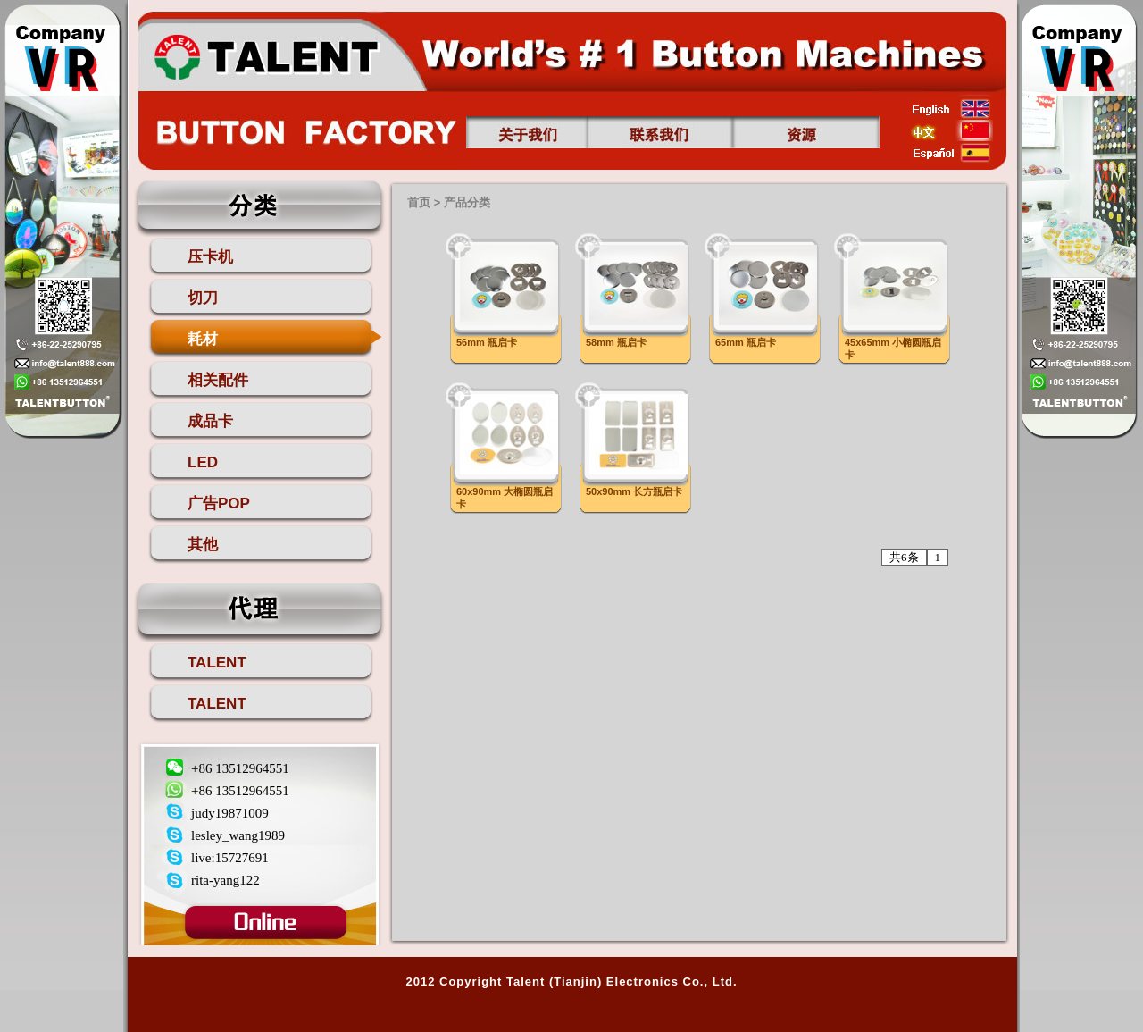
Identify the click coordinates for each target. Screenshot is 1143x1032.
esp (951, 152)
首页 (265, 54)
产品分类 (467, 202)
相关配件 (218, 380)
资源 (806, 132)
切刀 (203, 297)
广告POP (219, 503)
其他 (203, 544)
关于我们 (527, 132)
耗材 (203, 339)
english (951, 108)
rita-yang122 (225, 880)
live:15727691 (230, 858)
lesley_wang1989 (238, 835)
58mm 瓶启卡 (616, 342)
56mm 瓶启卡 (486, 342)
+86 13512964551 (240, 768)
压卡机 (210, 256)
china (951, 130)
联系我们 (660, 132)
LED (203, 462)
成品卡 (210, 421)
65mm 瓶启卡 (745, 342)
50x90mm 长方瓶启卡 (634, 491)
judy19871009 (230, 813)
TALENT (217, 662)
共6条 (904, 557)
